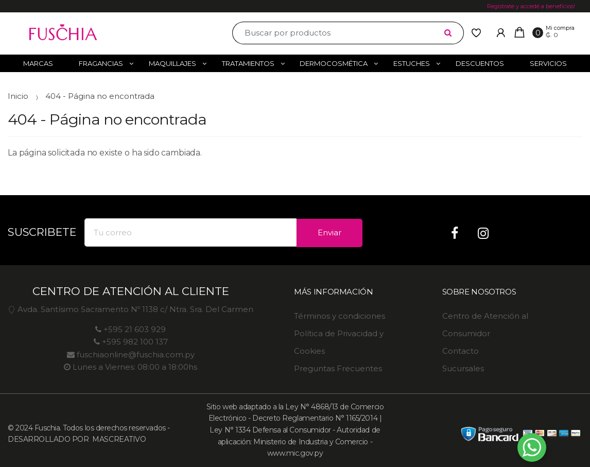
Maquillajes (172, 63)
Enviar (329, 232)
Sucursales (463, 368)
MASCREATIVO (118, 439)
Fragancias (101, 63)
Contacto (460, 351)
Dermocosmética (334, 63)
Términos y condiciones (339, 316)
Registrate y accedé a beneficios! (531, 6)
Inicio (18, 96)
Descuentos (480, 63)
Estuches (411, 63)
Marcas (38, 63)
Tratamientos (248, 63)
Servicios (548, 63)
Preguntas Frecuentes (338, 368)
